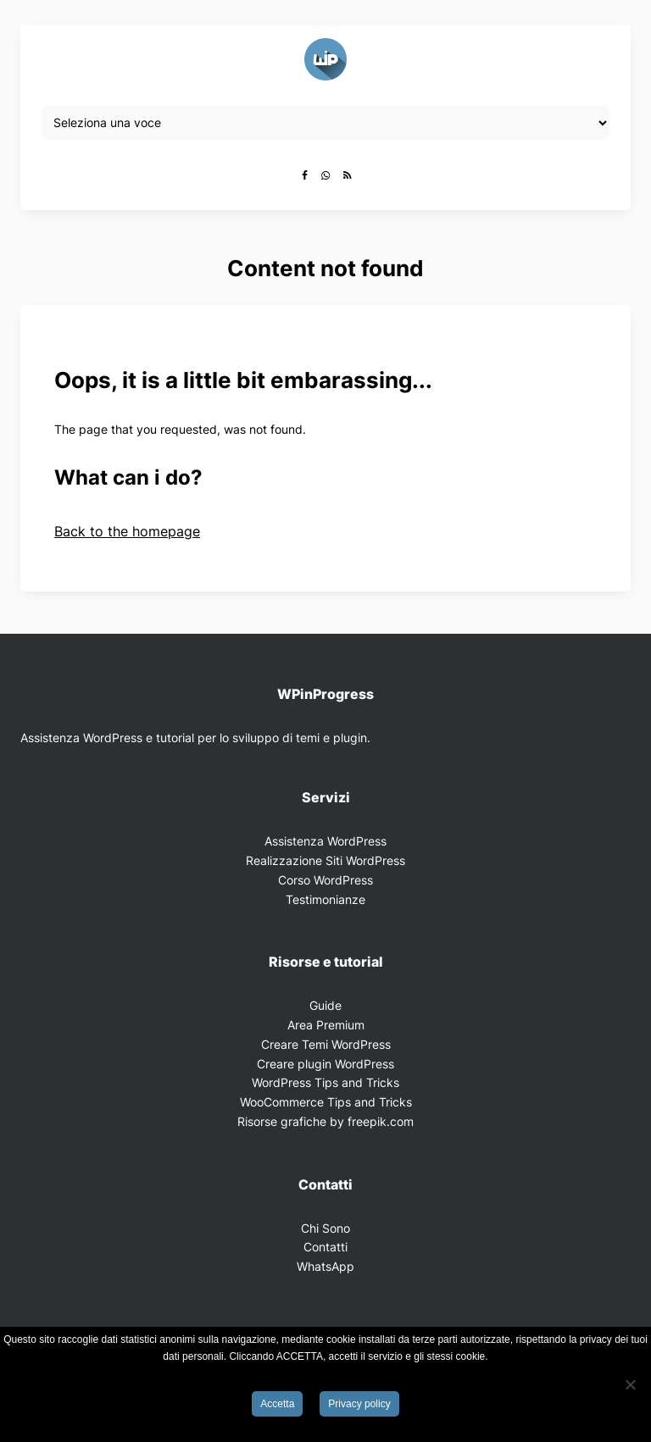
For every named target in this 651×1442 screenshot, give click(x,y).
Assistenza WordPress (325, 841)
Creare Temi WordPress (326, 1044)
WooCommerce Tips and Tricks (326, 1102)
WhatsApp (325, 1266)
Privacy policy (359, 1404)
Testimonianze (325, 899)
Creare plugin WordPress (325, 1064)
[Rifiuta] (629, 1384)
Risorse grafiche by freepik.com (325, 1121)
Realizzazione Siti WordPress (325, 860)
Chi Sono (325, 1228)
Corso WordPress (325, 880)
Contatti (325, 1247)
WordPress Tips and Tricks (325, 1082)
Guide (325, 1005)
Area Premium (325, 1025)
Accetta (277, 1404)
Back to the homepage (127, 531)
